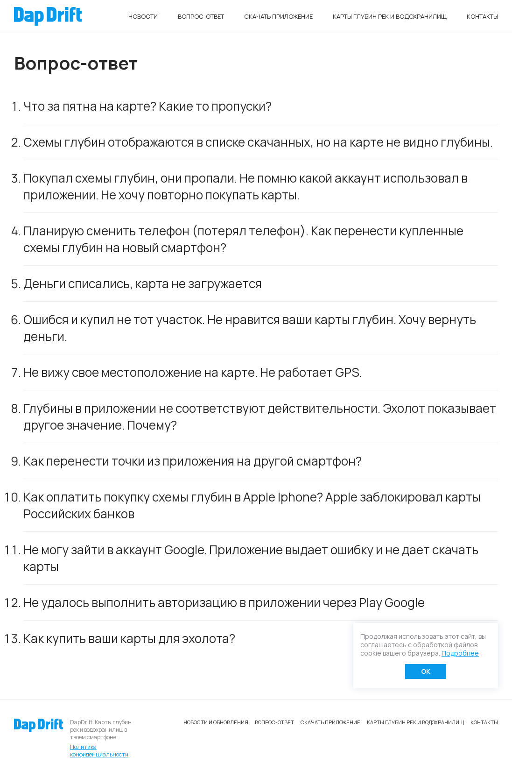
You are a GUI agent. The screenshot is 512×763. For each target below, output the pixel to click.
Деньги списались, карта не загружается (142, 283)
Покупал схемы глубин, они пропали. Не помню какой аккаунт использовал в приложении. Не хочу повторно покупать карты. (245, 186)
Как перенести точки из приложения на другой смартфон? (192, 460)
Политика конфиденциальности (99, 750)
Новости (143, 16)
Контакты (482, 16)
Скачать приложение (278, 16)
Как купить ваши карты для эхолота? (129, 638)
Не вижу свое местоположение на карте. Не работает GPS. (192, 372)
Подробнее (460, 653)
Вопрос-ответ (201, 16)
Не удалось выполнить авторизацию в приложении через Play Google (224, 602)
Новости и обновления (215, 722)
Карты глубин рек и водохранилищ (390, 16)
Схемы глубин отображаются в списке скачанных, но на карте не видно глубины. (258, 142)
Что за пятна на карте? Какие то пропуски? (147, 106)
